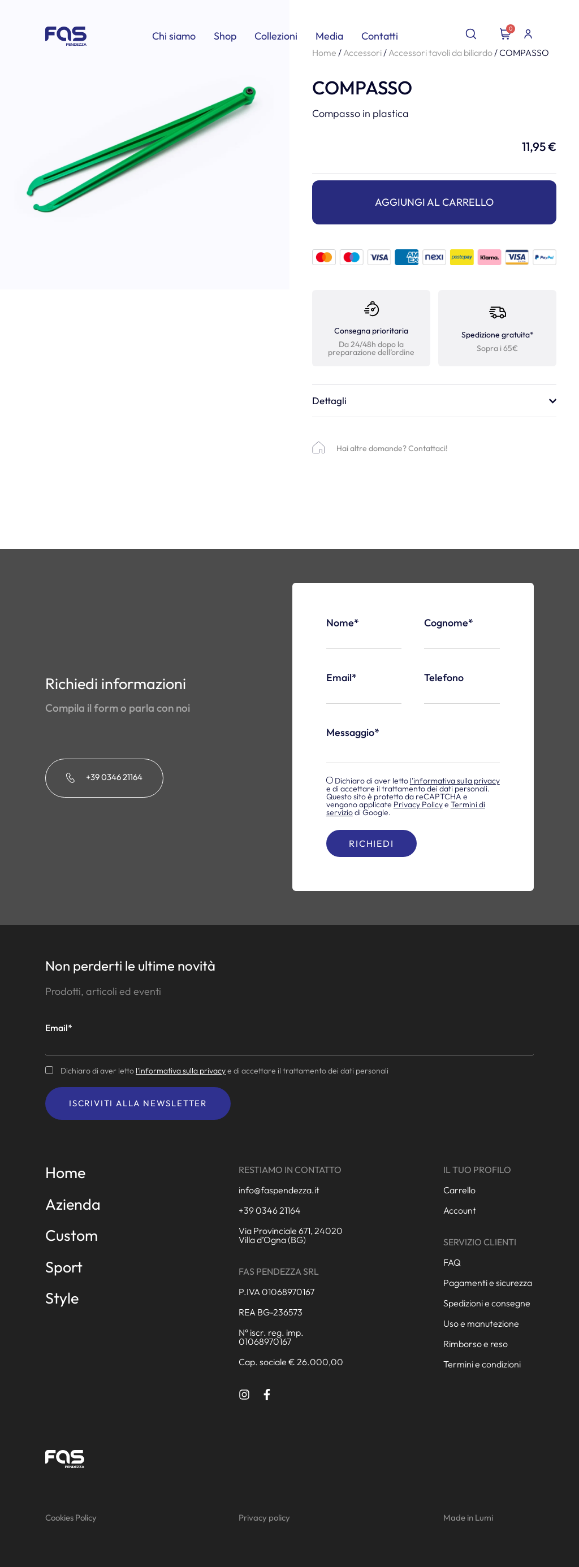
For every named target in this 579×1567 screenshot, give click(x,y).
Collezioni (275, 35)
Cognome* (448, 623)
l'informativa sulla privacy (455, 781)
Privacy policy (264, 1517)
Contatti (379, 35)
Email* (341, 678)
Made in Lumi (468, 1517)
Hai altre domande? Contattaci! (392, 448)
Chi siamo (174, 35)
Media (329, 35)
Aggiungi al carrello (434, 202)
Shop (225, 35)
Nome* (342, 623)
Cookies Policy (71, 1517)
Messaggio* (352, 732)
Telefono (444, 678)
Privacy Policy (418, 804)
